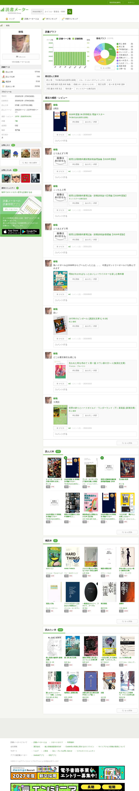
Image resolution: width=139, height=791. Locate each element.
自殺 (102, 693)
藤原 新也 (104, 608)
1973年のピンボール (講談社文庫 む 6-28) (88, 318)
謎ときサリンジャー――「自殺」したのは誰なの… (53, 695)
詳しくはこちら (11, 209)
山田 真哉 (86, 573)
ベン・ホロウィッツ (71, 573)
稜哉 (55, 105)
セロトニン (50, 568)
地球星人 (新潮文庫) (71, 693)
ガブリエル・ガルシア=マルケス (127, 662)
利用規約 (70, 742)
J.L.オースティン (52, 608)
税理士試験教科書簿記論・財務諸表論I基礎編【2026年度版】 (97, 234)
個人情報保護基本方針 (53, 746)
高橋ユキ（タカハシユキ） (84, 84)
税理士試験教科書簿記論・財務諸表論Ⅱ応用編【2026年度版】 (98, 195)
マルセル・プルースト (77, 366)
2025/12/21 (87, 246)
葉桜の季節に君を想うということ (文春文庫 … (90, 660)
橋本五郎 (86, 697)
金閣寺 (121, 603)
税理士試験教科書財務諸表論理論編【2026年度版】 (93, 159)
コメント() (76, 135)
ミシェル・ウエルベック (54, 573)
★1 (69, 135)
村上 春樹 (72, 322)
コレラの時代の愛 (125, 657)
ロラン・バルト (106, 573)
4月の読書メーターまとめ (20, 62)
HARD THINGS (69, 568)
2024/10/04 (87, 428)
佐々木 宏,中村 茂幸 (117, 84)
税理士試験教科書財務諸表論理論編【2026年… (108, 481)
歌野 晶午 (86, 662)
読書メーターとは (40, 742)
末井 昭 (103, 697)
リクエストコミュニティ (86, 751)
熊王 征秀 (102, 84)
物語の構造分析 (106, 568)
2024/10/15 (87, 383)
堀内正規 (122, 697)
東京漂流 (104, 603)
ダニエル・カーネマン (71, 608)
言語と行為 (50, 603)
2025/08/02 (87, 339)
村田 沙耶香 (68, 697)
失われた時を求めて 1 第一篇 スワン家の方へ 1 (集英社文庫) (97, 363)
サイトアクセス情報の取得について (111, 746)
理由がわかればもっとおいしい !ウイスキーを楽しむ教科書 (96, 274)
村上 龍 (49, 80)
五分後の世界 (123, 479)
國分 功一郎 (50, 662)
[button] (69, 11)
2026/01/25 (87, 210)
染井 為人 (67, 662)
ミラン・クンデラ (125, 573)
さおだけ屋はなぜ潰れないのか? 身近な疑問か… (90, 570)
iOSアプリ (52, 755)
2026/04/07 (87, 135)
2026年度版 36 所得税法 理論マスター (87, 114)
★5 (69, 339)
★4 (69, 428)
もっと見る (105, 68)
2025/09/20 (87, 294)
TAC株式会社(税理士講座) (65, 80)
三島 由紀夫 (123, 608)
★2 (69, 210)
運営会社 (37, 746)
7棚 (16, 121)
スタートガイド (57, 742)
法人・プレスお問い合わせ (62, 751)
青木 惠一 (69, 89)
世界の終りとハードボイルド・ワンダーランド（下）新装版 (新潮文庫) (102, 408)
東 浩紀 (85, 608)
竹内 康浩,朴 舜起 (52, 697)
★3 (69, 384)
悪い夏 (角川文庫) (70, 657)
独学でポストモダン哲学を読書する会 (17, 192)
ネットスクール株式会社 (86, 89)
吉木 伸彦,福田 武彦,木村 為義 (58, 84)
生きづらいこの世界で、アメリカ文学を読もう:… (126, 695)
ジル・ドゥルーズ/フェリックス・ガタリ (95, 80)
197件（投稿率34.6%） (23, 116)
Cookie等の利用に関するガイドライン (80, 746)
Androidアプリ (39, 755)
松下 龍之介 (105, 662)
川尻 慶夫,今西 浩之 (54, 89)
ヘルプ (36, 751)
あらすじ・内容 (91, 122)
